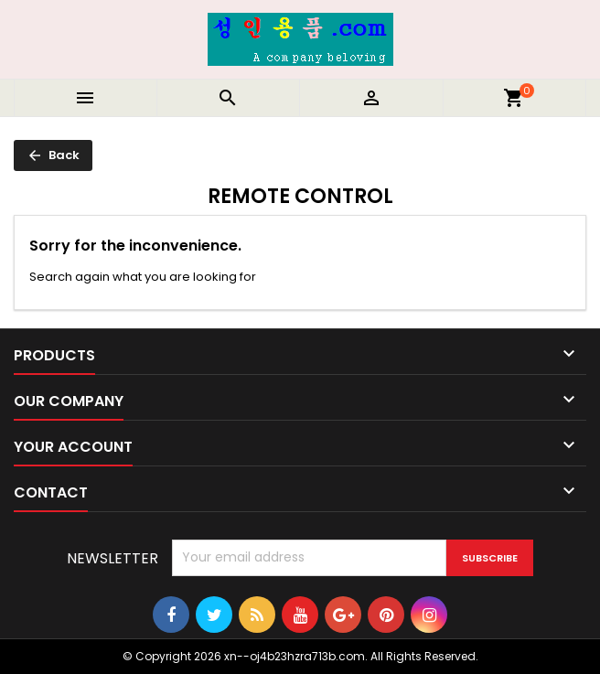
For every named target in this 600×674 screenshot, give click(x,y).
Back (53, 155)
